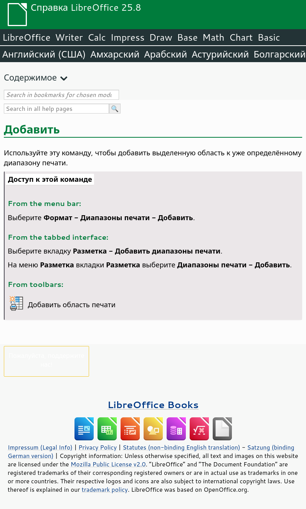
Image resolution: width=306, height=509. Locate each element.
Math (213, 37)
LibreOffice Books (153, 404)
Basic (268, 37)
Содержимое (30, 77)
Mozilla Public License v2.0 (108, 464)
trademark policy (105, 489)
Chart (241, 37)
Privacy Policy (97, 447)
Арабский (165, 54)
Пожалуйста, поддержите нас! (46, 360)
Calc (97, 37)
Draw (160, 37)
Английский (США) (44, 54)
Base (187, 37)
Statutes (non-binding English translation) (181, 447)
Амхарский (115, 54)
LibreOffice (26, 37)
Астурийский (220, 54)
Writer (69, 37)
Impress (128, 37)
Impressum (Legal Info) (40, 447)
